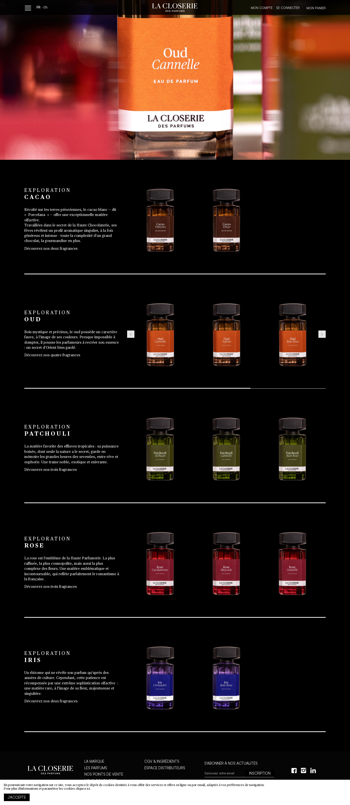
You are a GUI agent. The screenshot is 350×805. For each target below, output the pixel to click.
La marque (94, 761)
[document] (175, 792)
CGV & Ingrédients (161, 761)
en (45, 8)
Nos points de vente (103, 774)
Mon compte (261, 8)
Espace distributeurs (164, 768)
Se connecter (288, 8)
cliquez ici (83, 788)
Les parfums (95, 768)
